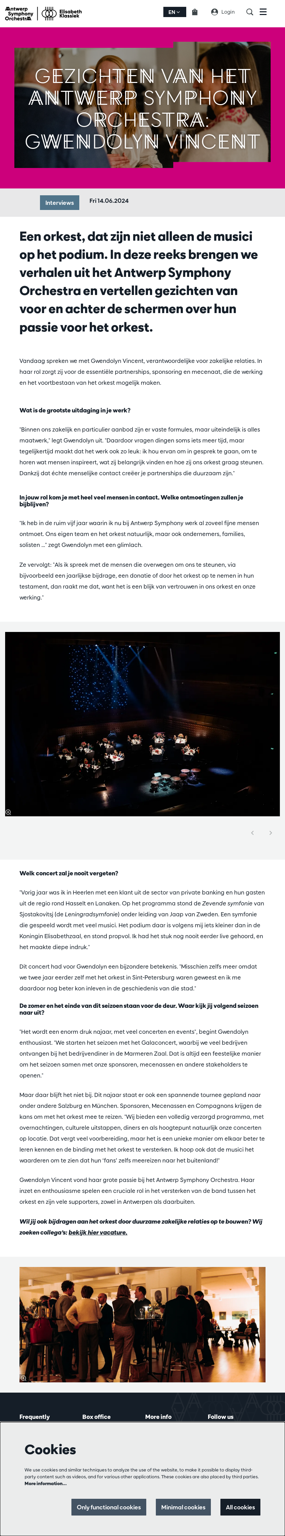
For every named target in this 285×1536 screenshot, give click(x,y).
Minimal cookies (183, 1507)
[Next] (270, 833)
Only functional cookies (109, 1507)
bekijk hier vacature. (98, 1232)
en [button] (174, 12)
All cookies (240, 1507)
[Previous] (252, 833)
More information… (46, 1483)
